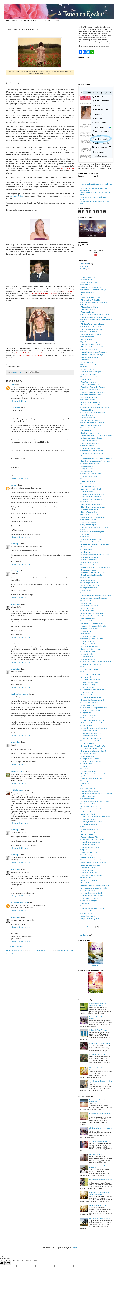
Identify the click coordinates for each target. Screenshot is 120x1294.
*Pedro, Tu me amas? (87, 796)
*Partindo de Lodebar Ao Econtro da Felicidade (96, 794)
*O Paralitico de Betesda (88, 736)
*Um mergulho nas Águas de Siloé (91, 893)
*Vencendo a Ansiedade (88, 906)
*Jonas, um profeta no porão (89, 583)
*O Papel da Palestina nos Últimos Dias (93, 728)
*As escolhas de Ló (86, 415)
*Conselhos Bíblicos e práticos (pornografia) (95, 461)
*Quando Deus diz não (88, 814)
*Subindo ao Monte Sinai (88, 873)
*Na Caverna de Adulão (88, 618)
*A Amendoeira (85, 285)
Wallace (83, 269)
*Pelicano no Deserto (87, 799)
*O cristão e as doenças (88, 685)
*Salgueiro (83, 850)
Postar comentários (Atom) (20, 954)
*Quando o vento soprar (88, 819)
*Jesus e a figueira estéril (88, 560)
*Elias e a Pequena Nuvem (89, 512)
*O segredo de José (87, 756)
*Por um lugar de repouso (89, 806)
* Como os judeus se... (88, 277)
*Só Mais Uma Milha (87, 870)
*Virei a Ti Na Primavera (88, 916)
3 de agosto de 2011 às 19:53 (20, 862)
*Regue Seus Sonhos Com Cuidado (92, 839)
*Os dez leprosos (86, 781)
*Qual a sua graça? (86, 811)
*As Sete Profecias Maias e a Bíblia (92, 423)
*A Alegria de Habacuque (88, 282)
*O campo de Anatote (87, 659)
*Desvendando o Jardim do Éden (91, 489)
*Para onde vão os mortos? (89, 791)
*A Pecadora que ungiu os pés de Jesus (93, 352)
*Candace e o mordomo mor (89, 433)
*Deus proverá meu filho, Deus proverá (93, 499)
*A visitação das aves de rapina (90, 372)
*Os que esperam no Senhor (89, 786)
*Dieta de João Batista (87, 502)
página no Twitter (16, 196)
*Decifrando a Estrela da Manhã (91, 484)
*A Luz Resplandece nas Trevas (91, 329)
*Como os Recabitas (87, 446)
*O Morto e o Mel (86, 725)
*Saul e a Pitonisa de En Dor (89, 852)
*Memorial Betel (85, 603)
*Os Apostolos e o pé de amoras (91, 778)
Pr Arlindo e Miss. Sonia (19, 903)
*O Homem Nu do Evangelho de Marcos (93, 708)
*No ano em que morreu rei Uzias (91, 639)
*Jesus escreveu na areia (88, 570)
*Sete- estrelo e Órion (87, 857)
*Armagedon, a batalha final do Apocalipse (94, 407)
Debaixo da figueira (95, 1154)
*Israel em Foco (85, 552)
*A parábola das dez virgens (89, 342)
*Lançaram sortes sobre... (89, 593)
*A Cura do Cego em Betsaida (90, 297)
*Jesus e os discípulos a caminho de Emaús (95, 567)
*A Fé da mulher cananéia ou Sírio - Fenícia (95, 314)
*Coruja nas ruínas (86, 469)
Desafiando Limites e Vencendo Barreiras (31, 353)
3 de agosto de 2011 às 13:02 (20, 735)
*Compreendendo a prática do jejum (92, 453)
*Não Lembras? (85, 634)
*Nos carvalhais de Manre (89, 646)
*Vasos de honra (85, 903)
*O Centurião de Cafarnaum (89, 669)
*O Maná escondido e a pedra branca (92, 718)
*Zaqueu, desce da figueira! (89, 919)
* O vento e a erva (86, 279)
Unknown (14, 485)
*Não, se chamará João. (88, 636)
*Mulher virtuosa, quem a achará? (91, 613)
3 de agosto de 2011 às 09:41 (20, 478)
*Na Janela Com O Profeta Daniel (91, 623)
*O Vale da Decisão (86, 764)
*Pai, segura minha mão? (88, 788)
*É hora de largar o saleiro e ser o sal (92, 507)
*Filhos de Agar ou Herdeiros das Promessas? (95, 544)
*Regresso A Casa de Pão (89, 837)
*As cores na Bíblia (86, 410)
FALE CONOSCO (53, 21)
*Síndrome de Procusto (88, 867)
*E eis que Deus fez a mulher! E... (91, 504)
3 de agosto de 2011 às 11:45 (20, 564)
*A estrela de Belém (87, 312)
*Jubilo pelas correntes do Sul (90, 588)
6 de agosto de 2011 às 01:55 (20, 941)
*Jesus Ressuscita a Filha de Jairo (91, 575)
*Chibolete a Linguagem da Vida (91, 438)
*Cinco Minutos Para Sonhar (89, 443)
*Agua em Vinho (85, 379)
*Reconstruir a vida (86, 834)
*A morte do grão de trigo (88, 332)
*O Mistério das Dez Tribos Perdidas (92, 720)
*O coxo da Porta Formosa (89, 682)
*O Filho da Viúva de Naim (89, 702)
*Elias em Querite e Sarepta (89, 514)
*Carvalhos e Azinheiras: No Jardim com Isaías (96, 435)
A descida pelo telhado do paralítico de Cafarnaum (97, 1004)
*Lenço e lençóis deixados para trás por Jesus (95, 595)
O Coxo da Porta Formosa (98, 1030)
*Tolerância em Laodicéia (88, 880)
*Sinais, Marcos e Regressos (90, 865)
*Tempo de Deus (86, 878)
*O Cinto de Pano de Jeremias (90, 674)
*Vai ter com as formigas (88, 901)
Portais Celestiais (17, 790)
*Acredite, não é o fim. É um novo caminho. (94, 377)
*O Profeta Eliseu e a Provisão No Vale (93, 746)
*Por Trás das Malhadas (88, 804)
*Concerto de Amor (86, 456)
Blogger (74, 1248)
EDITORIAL (15, 21)
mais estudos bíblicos (87, 927)
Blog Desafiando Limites (19, 694)
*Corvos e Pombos (86, 471)
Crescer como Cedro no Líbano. (100, 1219)
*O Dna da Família (86, 692)
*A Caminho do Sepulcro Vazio (90, 287)
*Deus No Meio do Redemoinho (91, 497)
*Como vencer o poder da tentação (92, 451)
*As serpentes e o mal (87, 418)
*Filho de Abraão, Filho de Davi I (91, 539)
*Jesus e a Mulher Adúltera (89, 562)
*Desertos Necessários (88, 486)
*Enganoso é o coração (88, 520)
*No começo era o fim (87, 641)
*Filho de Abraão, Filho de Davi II (91, 542)
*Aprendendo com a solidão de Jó (91, 402)
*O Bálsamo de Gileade (88, 651)
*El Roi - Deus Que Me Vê (89, 509)
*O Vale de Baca (85, 766)
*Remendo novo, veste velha (90, 842)
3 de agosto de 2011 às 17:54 (20, 823)
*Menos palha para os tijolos (89, 606)
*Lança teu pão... (86, 590)
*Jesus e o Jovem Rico (88, 565)
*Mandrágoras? (85, 600)
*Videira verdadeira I (87, 911)
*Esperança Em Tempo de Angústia (92, 532)
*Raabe (82, 827)
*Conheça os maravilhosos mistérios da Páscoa (96, 458)
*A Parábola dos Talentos (88, 349)
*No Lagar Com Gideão (88, 644)
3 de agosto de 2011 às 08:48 (20, 401)
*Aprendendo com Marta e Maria (91, 405)
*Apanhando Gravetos (87, 400)
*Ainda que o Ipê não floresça (90, 389)
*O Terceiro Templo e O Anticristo (91, 761)
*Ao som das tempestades (89, 397)
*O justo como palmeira (88, 715)
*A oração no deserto (87, 339)
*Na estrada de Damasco (88, 621)
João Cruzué (84, 264)
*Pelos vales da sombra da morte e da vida (94, 801)
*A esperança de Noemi (88, 309)
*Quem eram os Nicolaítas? (89, 824)
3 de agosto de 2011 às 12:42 (20, 687)
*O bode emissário (86, 657)
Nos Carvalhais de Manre (97, 1205)
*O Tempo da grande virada (89, 759)
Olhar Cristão (67, 291)
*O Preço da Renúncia (87, 743)
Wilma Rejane (15, 544)
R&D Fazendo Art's (17, 771)
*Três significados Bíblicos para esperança (94, 885)
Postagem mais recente (14, 950)
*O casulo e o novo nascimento (90, 664)
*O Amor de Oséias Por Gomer (90, 649)
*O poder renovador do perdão (90, 738)
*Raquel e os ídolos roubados (90, 829)
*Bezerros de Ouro (86, 430)
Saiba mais (95, 965)
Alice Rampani (16, 407)
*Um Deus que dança (87, 890)
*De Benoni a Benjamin (88, 481)
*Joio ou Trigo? (85, 577)
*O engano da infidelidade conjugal (92, 700)
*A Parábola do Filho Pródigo (90, 344)
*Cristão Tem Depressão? (88, 476)
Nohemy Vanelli (85, 266)
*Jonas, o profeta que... (88, 580)
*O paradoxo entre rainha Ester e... (92, 733)
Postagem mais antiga (65, 950)
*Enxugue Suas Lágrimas (88, 525)
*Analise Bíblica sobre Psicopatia (91, 395)
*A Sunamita (84, 360)
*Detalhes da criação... (88, 491)
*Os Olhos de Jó (85, 783)
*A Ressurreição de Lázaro (89, 357)
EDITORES (42, 21)
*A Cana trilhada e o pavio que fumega (93, 290)
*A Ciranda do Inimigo (87, 292)
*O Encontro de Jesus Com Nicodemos (93, 695)
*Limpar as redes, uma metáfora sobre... (93, 598)
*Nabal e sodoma (86, 631)
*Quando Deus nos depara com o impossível (95, 816)
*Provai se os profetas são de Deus (92, 809)
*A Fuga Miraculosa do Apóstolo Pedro (93, 317)
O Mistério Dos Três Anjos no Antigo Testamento (99, 1193)
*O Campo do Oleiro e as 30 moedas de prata (95, 662)
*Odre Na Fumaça (86, 769)
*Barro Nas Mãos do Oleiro (89, 428)
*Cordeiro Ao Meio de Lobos (89, 463)
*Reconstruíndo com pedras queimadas (93, 832)
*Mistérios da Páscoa (87, 611)
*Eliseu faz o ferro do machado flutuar (93, 517)
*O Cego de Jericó (86, 667)
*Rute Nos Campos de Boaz (89, 847)
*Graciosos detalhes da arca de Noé (92, 547)
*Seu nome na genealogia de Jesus (92, 860)
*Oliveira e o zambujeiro (88, 771)
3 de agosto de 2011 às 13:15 (20, 764)
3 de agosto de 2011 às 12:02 (20, 662)
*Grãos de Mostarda (87, 549)
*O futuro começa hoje (87, 705)
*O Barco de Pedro (86, 654)
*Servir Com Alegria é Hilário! (90, 855)
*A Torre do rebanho (87, 369)
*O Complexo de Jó (86, 677)
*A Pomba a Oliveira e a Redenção (92, 355)
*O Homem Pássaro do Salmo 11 (91, 710)
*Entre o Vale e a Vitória (88, 522)
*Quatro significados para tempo (91, 822)
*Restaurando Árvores (87, 845)
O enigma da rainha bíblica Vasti (100, 1141)
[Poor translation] (7, 1263)
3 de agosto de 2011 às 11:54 (20, 637)
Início (7, 21)
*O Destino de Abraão (87, 687)
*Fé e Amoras (85, 537)
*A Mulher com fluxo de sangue (90, 334)
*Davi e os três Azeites (87, 479)
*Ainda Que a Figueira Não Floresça (92, 387)
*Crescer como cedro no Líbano (91, 474)
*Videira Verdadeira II (87, 913)
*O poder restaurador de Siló (90, 741)
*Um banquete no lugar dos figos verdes (93, 888)
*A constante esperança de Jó (90, 295)
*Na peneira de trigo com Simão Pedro (93, 626)
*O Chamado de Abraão (88, 672)
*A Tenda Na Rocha (87, 362)
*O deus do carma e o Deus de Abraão (93, 690)
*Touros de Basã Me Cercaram (90, 883)
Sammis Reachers (67, 168)
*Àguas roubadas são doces (89, 384)
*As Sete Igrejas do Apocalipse (90, 420)
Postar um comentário (15, 946)
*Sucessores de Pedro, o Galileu (91, 875)
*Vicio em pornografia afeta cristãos (92, 908)
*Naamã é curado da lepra (89, 628)
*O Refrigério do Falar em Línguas (91, 748)
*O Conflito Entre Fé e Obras (90, 679)
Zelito (13, 385)
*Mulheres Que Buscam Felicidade (92, 616)
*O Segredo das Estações (89, 753)
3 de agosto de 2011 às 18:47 (20, 848)
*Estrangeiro (84, 534)
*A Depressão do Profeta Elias (90, 300)
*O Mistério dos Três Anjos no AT (91, 723)
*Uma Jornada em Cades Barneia (91, 896)
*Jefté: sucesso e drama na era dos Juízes (94, 555)
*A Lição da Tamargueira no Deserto (92, 324)
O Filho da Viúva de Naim (97, 1055)
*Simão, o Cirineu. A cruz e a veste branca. (94, 862)
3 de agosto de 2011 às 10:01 (20, 537)
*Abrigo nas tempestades (88, 374)
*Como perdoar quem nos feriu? (91, 448)
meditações (84, 935)
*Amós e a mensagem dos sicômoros (92, 392)
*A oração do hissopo (87, 337)
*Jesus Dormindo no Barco (89, 557)
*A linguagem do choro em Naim (91, 326)
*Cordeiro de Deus (86, 466)
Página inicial (40, 950)
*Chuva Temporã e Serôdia (89, 440)
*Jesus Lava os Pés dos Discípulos (92, 572)
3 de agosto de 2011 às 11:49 (20, 597)
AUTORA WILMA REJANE (28, 21)
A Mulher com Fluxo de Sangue (99, 1043)
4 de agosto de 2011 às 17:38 (20, 910)
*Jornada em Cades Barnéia (89, 585)
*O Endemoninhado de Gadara (90, 697)
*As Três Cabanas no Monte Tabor (91, 425)
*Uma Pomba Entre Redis (89, 898)
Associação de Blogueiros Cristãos (44, 293)
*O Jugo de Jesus (86, 713)
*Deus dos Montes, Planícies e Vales (92, 494)
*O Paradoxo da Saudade (89, 731)
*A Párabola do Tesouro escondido (91, 347)
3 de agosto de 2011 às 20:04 (20, 896)
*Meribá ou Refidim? (87, 608)
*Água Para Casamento (88, 382)
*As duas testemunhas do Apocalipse (92, 412)
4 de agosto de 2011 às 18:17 (20, 927)
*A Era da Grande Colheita (89, 307)
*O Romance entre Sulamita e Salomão (93, 751)
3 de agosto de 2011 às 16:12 (20, 783)
